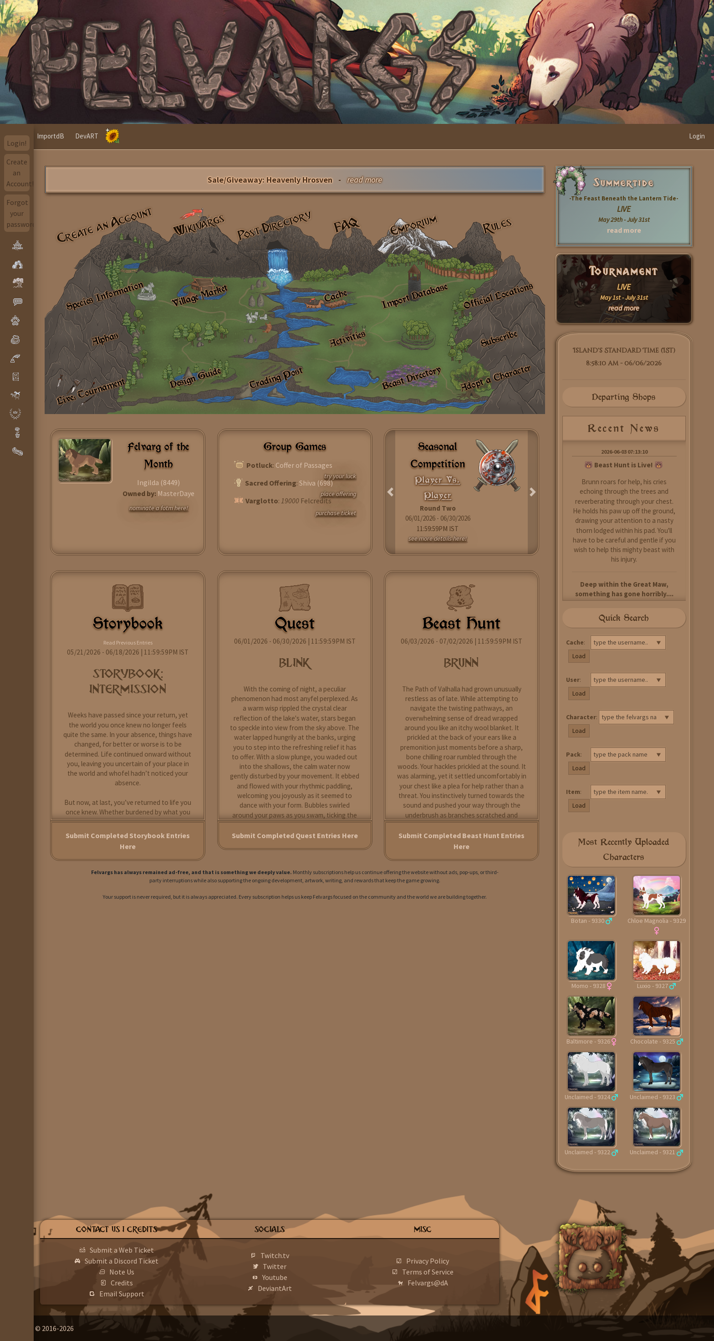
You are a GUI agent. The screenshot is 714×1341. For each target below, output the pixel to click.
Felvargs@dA (441, 1282)
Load (579, 656)
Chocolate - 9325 (652, 1041)
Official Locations (498, 296)
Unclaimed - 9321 (652, 1152)
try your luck (340, 476)
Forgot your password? (18, 213)
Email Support (150, 1293)
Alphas (104, 338)
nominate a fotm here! (158, 508)
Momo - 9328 (588, 986)
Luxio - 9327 (652, 986)
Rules (498, 225)
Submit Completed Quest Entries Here (295, 835)
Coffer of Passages (303, 465)
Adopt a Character (495, 377)
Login (697, 136)
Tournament (624, 271)
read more (624, 230)
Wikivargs (199, 225)
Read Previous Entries (128, 642)
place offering (338, 494)
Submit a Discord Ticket (150, 1260)
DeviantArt (296, 1288)
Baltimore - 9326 (588, 1041)
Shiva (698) (316, 482)
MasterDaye (176, 493)
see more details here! (437, 538)
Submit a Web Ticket (150, 1249)
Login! (16, 143)
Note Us (150, 1271)
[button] (390, 492)
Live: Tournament (90, 391)
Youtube (295, 1277)
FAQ (346, 225)
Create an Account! (18, 172)
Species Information (104, 295)
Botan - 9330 (587, 920)
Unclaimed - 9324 (587, 1097)
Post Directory (275, 225)
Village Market (199, 296)
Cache (335, 296)
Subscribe (498, 338)
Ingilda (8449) (158, 482)
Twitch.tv (295, 1255)
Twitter (295, 1266)
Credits (150, 1282)
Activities (347, 338)
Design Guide (194, 377)
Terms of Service (441, 1271)
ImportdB (84, 136)
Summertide (623, 183)
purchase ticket (336, 513)
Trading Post (276, 377)
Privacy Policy (441, 1260)
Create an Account (104, 225)
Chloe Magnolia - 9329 (656, 920)
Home (51, 136)
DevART (120, 136)
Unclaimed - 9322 (587, 1152)
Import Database (414, 295)
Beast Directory (411, 377)
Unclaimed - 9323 (652, 1097)
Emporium (413, 225)
